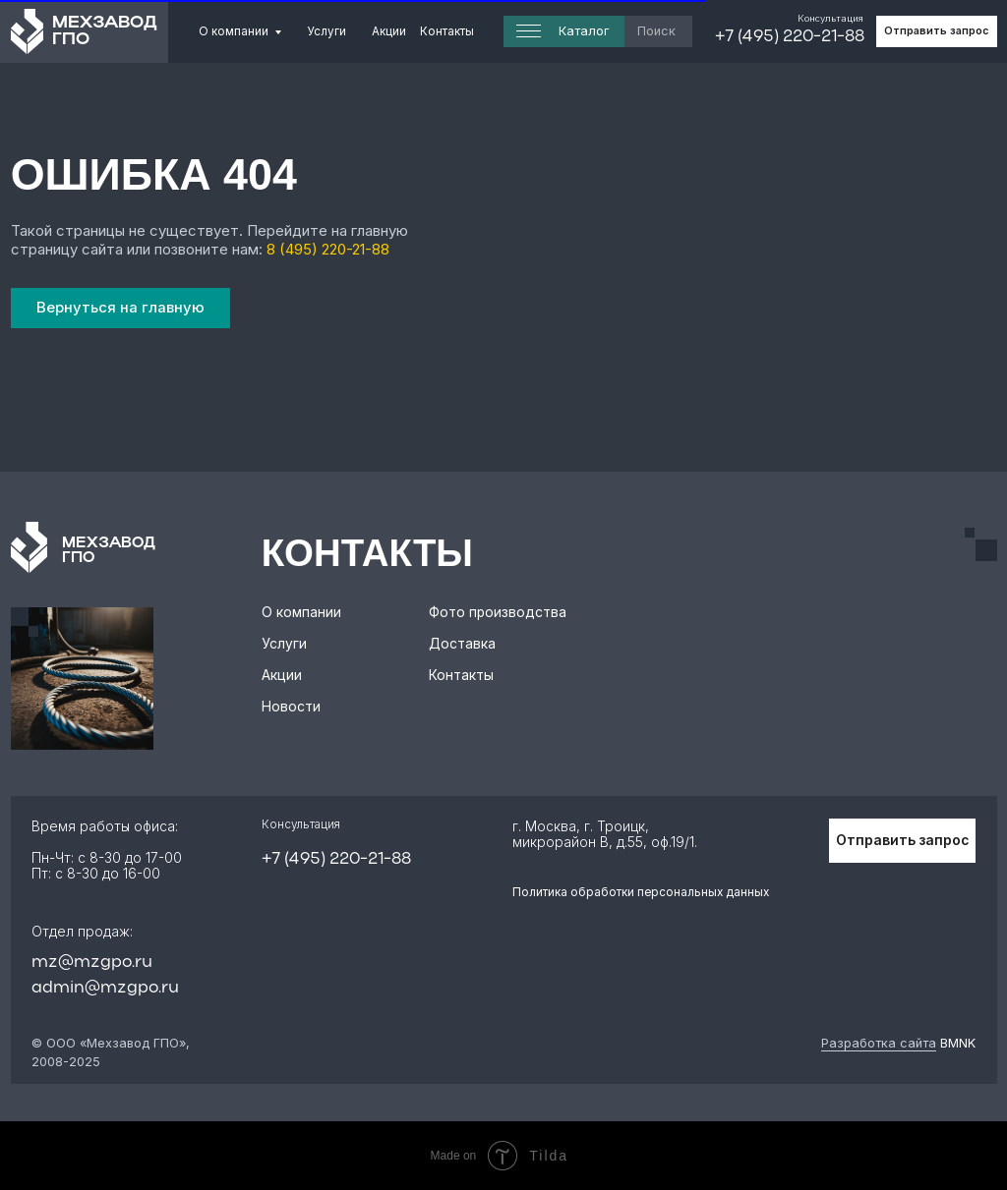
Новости (291, 706)
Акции (389, 31)
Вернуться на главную (120, 307)
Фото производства (497, 612)
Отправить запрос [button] (936, 31)
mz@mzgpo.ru (91, 962)
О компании (233, 31)
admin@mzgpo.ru (105, 988)
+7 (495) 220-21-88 (789, 36)
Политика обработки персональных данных (640, 892)
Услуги (327, 31)
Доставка (462, 644)
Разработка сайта (878, 1043)
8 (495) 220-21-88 (328, 249)
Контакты (447, 31)
